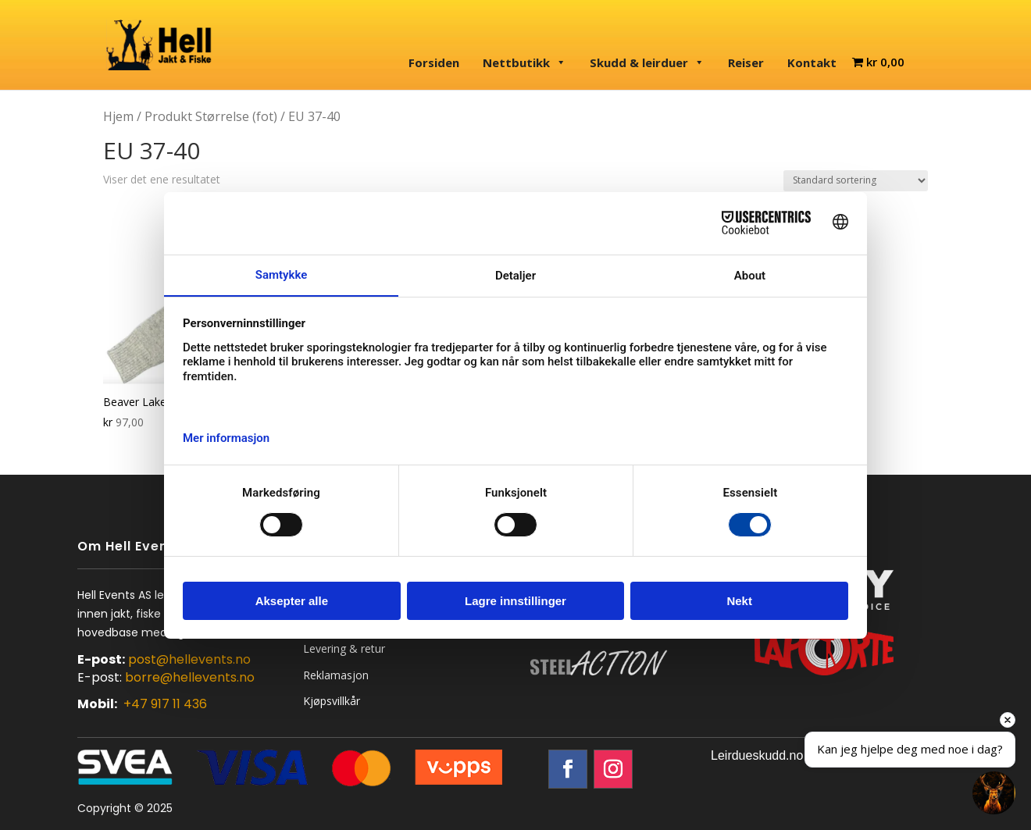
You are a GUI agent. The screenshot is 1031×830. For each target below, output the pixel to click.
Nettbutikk (524, 62)
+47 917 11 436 (165, 704)
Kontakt (812, 62)
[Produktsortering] (855, 180)
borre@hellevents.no (190, 677)
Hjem (118, 116)
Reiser (746, 62)
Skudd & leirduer (647, 62)
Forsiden (433, 62)
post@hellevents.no (189, 659)
